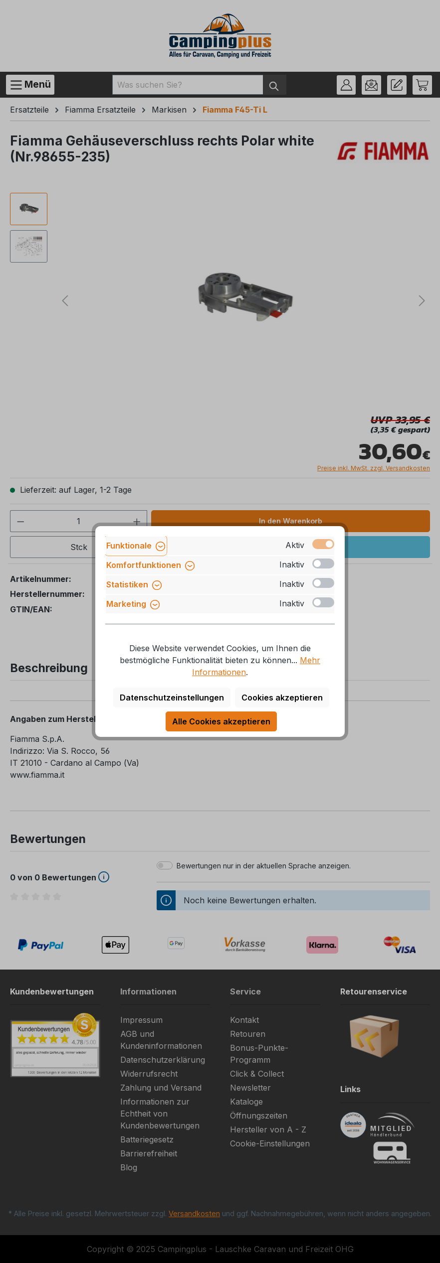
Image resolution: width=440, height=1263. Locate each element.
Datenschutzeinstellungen (172, 697)
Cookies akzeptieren (282, 697)
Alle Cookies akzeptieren (221, 721)
